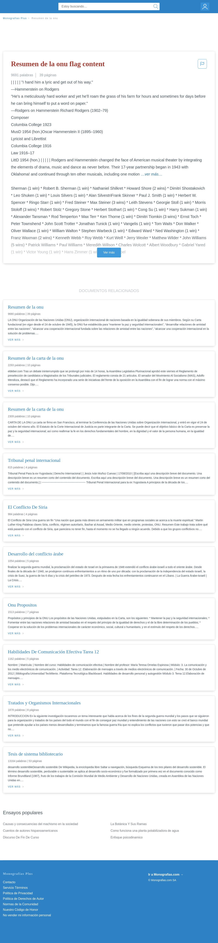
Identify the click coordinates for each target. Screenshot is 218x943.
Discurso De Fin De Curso (21, 837)
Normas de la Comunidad (20, 904)
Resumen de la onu (45, 18)
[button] (202, 65)
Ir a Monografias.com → (165, 874)
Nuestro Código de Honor (20, 909)
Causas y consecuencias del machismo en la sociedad (40, 824)
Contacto (9, 882)
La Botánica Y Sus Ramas (129, 824)
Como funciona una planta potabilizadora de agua (145, 830)
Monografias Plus (15, 18)
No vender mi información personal (27, 915)
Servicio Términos (15, 887)
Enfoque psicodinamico (127, 837)
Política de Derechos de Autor (23, 898)
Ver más (109, 252)
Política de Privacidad (18, 893)
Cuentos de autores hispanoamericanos (30, 830)
